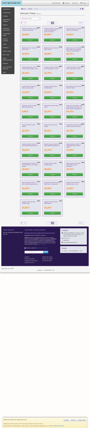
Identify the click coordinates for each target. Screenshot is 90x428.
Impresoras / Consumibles (6, 29)
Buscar (75, 3)
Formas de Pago (46, 416)
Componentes (6, 12)
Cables (5, 44)
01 (52, 22)
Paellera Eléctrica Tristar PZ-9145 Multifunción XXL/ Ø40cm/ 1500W (30, 289)
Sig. (56, 22)
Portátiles (5, 16)
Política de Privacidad (41, 399)
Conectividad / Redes (7, 34)
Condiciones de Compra (31, 416)
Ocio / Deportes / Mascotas (7, 67)
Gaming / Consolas (5, 39)
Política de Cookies (58, 426)
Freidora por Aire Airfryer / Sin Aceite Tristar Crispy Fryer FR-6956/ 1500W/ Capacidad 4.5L (74, 185)
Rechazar (73, 420)
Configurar (66, 420)
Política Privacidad (30, 414)
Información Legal (47, 412)
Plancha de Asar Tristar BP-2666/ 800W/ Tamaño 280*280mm (73, 289)
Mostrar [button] (81, 22)
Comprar (30, 55)
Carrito (84, 3)
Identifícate (56, 3)
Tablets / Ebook (7, 51)
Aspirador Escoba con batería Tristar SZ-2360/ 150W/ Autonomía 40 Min (52, 46)
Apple (4, 72)
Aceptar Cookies (82, 420)
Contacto (66, 3)
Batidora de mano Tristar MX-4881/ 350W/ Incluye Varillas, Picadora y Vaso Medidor (74, 80)
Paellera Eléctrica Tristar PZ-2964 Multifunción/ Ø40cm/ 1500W (73, 254)
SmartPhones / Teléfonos (7, 20)
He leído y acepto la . (36, 403)
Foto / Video (6, 54)
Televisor (5, 25)
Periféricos (6, 47)
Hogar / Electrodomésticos (8, 59)
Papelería (5, 63)
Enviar (45, 407)
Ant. (49, 22)
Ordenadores (6, 9)
